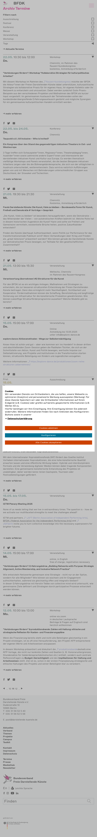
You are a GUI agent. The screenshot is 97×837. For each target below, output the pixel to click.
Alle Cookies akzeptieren (48, 442)
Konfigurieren (48, 435)
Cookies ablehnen (48, 428)
